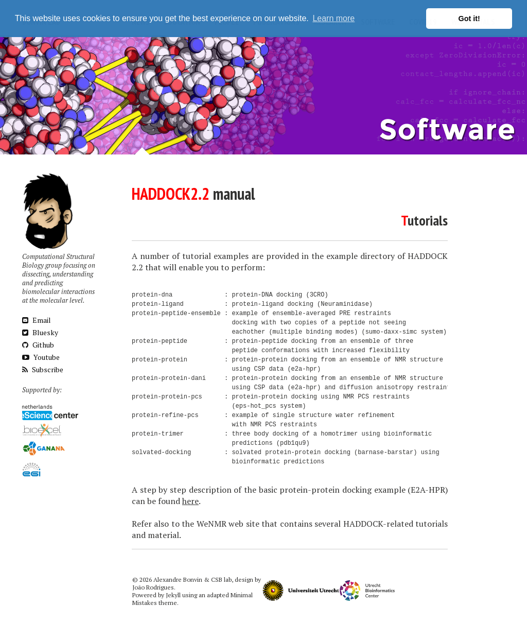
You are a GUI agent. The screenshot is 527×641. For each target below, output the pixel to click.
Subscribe (42, 369)
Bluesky (40, 332)
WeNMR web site (228, 523)
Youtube (41, 357)
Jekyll (173, 595)
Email (36, 320)
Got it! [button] (469, 18)
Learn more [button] (333, 18)
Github (38, 345)
